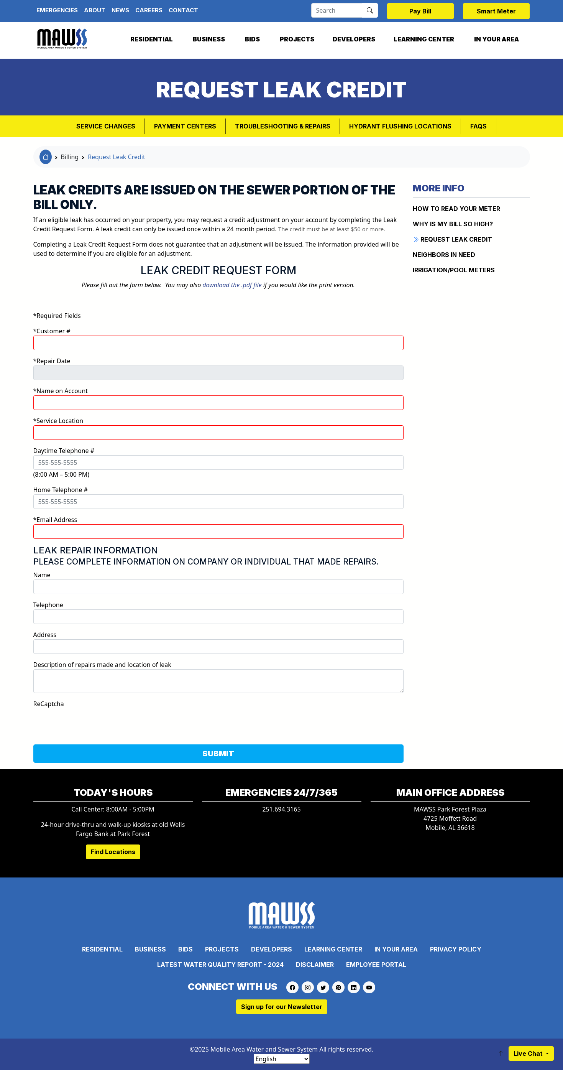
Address (45, 634)
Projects (297, 39)
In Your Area (496, 39)
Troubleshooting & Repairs (282, 126)
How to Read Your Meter (456, 208)
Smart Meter (496, 11)
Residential (151, 39)
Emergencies (57, 10)
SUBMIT (218, 753)
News (120, 10)
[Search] (336, 10)
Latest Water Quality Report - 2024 (220, 964)
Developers (354, 39)
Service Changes (105, 126)
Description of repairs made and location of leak (102, 664)
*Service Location (58, 420)
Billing (70, 157)
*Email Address (55, 519)
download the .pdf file (231, 285)
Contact (183, 10)
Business (209, 39)
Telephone (48, 605)
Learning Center (424, 39)
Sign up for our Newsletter (281, 1007)
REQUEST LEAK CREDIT (452, 239)
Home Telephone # (60, 490)
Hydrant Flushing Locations (400, 126)
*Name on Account (60, 391)
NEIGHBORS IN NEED (444, 254)
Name (42, 575)
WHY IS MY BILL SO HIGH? (453, 224)
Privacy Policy (455, 949)
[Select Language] (282, 1059)
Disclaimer (315, 964)
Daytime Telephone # (64, 450)
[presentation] (91, 723)
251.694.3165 (281, 809)
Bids (252, 39)
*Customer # (52, 331)
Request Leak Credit (116, 157)
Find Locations (113, 852)
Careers (148, 10)
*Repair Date (52, 361)
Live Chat (529, 1053)
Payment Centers (185, 126)
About (94, 10)
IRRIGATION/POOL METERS (454, 270)
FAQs (478, 126)
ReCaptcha (48, 704)
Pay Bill (420, 11)
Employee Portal (376, 964)
